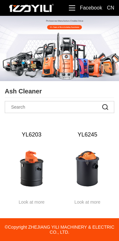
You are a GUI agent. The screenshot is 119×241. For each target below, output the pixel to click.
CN (110, 7)
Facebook (91, 7)
